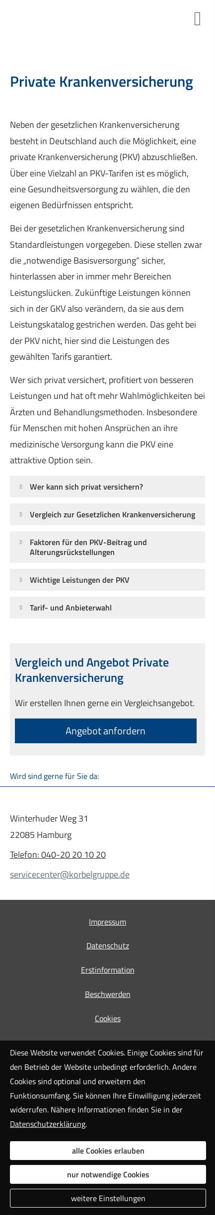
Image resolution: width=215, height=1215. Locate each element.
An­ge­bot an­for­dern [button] (105, 730)
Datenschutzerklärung (47, 1124)
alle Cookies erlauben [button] (108, 1151)
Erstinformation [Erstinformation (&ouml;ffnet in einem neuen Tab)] (108, 970)
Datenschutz (107, 945)
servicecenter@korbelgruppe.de (70, 874)
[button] (86, 486)
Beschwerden (108, 994)
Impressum (107, 922)
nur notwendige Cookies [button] (108, 1174)
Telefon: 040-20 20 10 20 (58, 854)
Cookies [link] (108, 1018)
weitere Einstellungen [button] (108, 1198)
